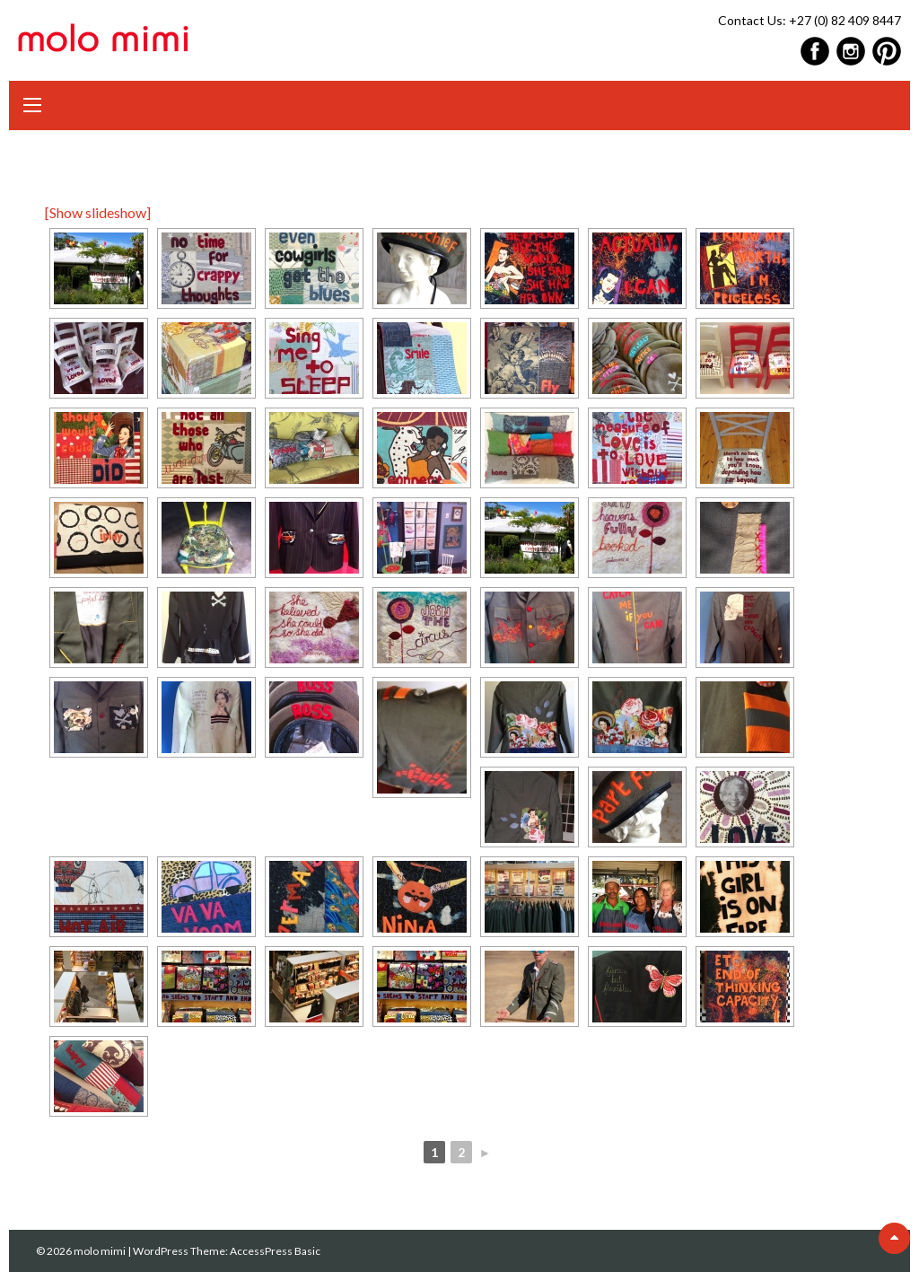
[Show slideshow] (98, 212)
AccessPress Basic (275, 1251)
